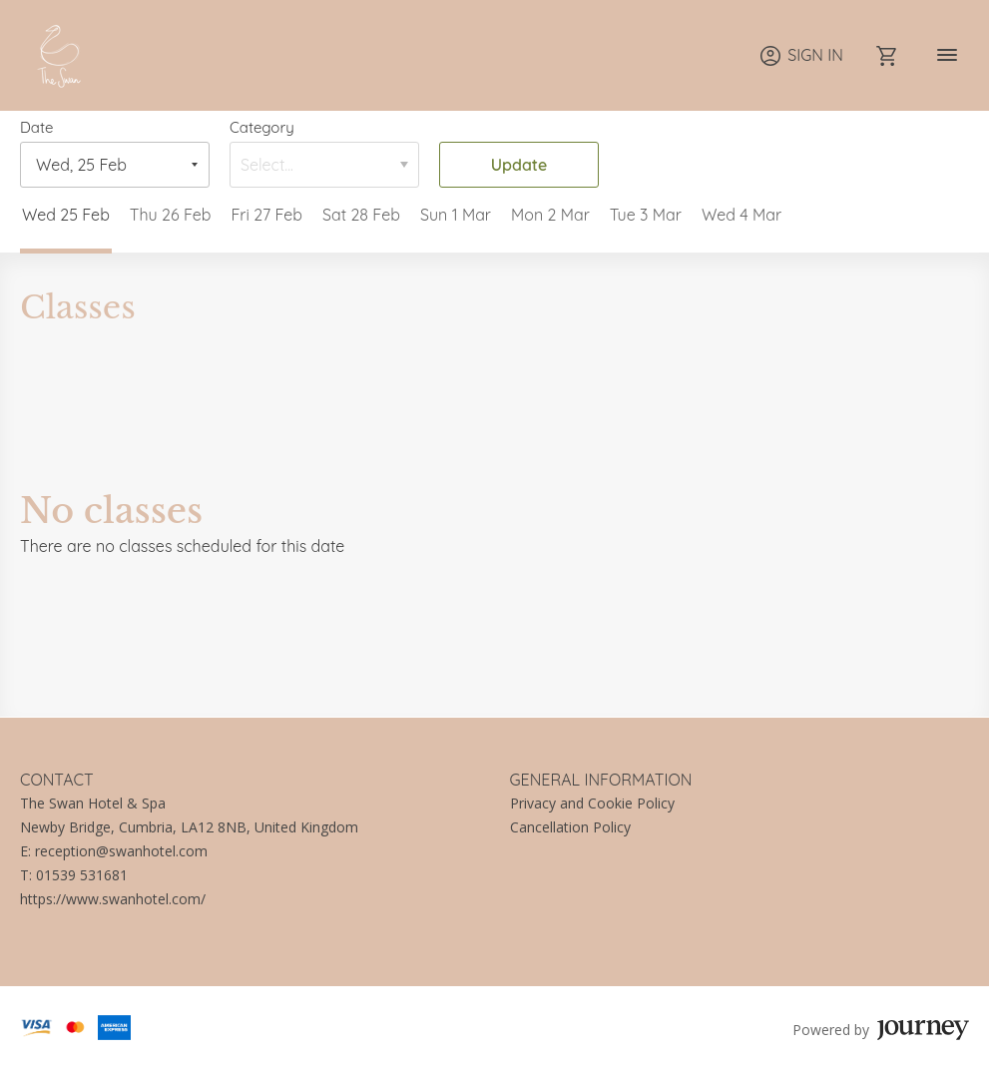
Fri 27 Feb (266, 215)
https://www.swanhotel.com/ (113, 898)
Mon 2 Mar (550, 215)
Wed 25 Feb (66, 215)
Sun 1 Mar (455, 215)
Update (519, 165)
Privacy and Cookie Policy (592, 803)
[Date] (101, 165)
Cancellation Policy (570, 826)
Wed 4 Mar (741, 215)
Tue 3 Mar (646, 215)
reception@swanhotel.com (121, 850)
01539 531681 (82, 874)
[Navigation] (947, 56)
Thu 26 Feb (171, 215)
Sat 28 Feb (361, 215)
